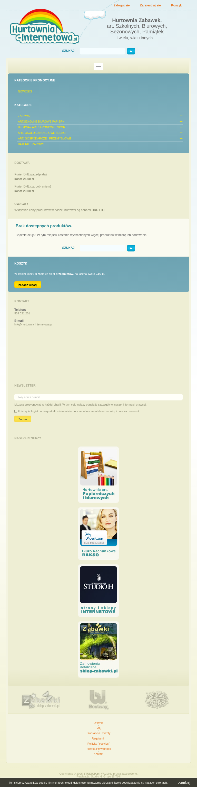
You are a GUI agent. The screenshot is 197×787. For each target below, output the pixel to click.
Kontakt (98, 753)
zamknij (184, 783)
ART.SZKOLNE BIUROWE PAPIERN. (41, 121)
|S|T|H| (116, 776)
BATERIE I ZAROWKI (31, 144)
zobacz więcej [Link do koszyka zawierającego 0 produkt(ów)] (27, 284)
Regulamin (98, 738)
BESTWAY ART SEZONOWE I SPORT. (42, 127)
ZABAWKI (24, 115)
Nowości (25, 91)
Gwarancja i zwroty (99, 733)
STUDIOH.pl (92, 773)
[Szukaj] (102, 51)
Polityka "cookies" (98, 743)
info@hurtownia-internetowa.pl (33, 324)
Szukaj (68, 51)
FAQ (98, 727)
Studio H (96, 776)
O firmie (99, 722)
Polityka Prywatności (99, 748)
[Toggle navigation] (98, 66)
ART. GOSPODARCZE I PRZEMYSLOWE (44, 138)
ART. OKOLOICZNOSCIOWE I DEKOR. (43, 132)
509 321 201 (22, 313)
